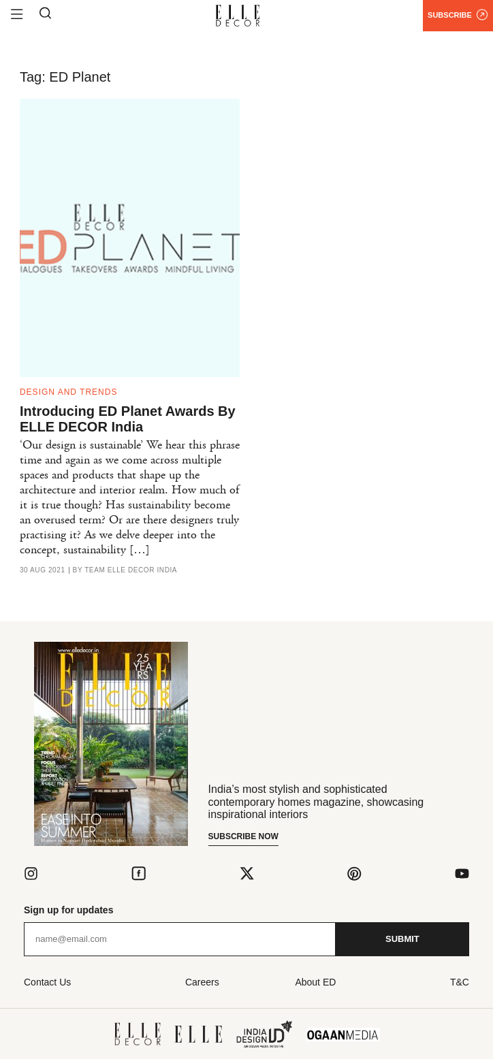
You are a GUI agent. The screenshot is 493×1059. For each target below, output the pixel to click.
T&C (459, 982)
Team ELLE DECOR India (130, 570)
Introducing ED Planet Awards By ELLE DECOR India (128, 419)
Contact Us (47, 982)
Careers (202, 982)
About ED (315, 982)
